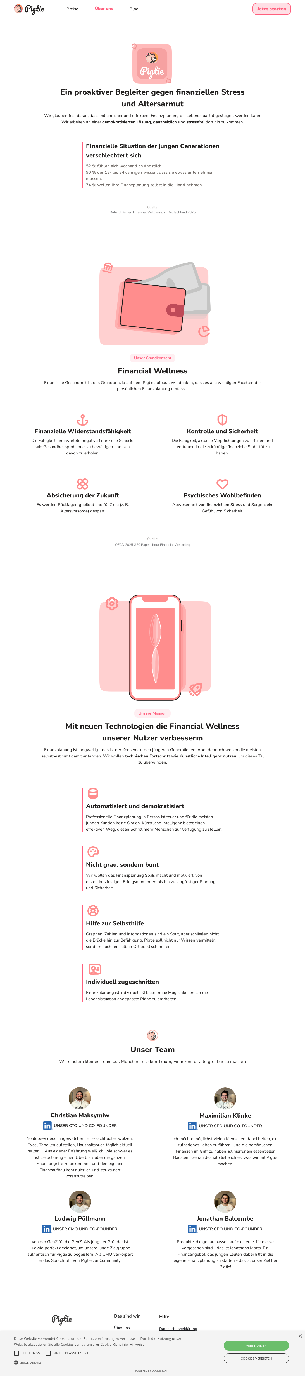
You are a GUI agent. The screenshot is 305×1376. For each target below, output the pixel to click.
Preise (72, 9)
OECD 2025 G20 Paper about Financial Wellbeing (152, 544)
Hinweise (137, 1344)
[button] (104, 1362)
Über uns (104, 8)
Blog (134, 9)
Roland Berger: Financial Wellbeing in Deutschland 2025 (153, 212)
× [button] (300, 1336)
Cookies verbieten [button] (256, 1358)
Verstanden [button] (256, 1345)
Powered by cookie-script (152, 1370)
